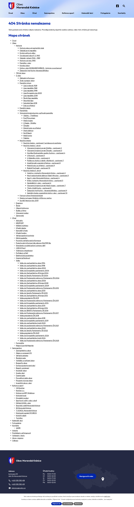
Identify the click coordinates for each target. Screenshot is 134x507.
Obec (14, 43)
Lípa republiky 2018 (30, 96)
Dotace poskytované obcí (25, 366)
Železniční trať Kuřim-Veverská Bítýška (34, 71)
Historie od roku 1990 (28, 61)
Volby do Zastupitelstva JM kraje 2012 (34, 296)
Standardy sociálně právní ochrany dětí (30, 246)
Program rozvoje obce (24, 381)
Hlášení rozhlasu (22, 226)
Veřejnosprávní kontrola (25, 236)
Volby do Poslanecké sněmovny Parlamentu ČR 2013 (39, 301)
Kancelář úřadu (22, 231)
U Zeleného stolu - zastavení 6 (38, 158)
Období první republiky (28, 51)
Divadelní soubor (22, 398)
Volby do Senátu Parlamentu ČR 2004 (34, 276)
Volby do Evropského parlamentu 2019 (34, 321)
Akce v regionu (17, 438)
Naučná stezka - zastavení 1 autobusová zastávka (42, 143)
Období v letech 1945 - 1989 (30, 58)
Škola (18, 206)
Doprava (19, 203)
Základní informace (27, 78)
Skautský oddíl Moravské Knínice (28, 406)
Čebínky (26, 138)
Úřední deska (21, 228)
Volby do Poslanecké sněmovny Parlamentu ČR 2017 (39, 313)
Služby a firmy (21, 211)
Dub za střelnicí (29, 106)
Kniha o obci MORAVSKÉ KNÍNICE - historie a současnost (41, 68)
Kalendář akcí (17, 421)
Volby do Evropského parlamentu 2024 (34, 336)
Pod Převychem (29, 118)
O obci (18, 76)
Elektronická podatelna (24, 256)
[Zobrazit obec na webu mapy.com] (95, 476)
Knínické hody (21, 396)
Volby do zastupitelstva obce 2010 (32, 291)
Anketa (15, 431)
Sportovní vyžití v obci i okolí (26, 401)
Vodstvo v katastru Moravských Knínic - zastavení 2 (46, 173)
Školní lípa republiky (30, 98)
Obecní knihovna (22, 208)
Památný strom (25, 83)
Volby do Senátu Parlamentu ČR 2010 (34, 293)
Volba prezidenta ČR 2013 (29, 298)
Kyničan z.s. (20, 391)
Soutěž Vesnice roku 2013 (29, 201)
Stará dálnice (28, 131)
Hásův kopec (28, 121)
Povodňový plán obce (24, 378)
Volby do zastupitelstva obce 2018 (32, 318)
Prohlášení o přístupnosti (21, 433)
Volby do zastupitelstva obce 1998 (32, 266)
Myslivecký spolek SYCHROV (26, 413)
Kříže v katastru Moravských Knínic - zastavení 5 (45, 181)
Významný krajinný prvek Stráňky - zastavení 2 (44, 148)
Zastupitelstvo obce (23, 351)
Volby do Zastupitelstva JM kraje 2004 (34, 273)
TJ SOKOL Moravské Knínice (26, 411)
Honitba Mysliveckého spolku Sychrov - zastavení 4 (46, 153)
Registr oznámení (22, 368)
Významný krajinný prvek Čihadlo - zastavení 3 (44, 151)
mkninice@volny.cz (19, 488)
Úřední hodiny (21, 233)
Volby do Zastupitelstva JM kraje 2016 (34, 308)
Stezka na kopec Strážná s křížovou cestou (36, 198)
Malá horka (27, 136)
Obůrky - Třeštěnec (30, 116)
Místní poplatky (21, 238)
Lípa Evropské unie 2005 (32, 93)
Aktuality (19, 221)
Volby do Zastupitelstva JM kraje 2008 (34, 283)
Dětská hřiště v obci (23, 403)
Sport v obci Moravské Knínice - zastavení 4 (43, 178)
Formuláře (20, 343)
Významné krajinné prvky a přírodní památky (36, 113)
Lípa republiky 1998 (30, 91)
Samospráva (17, 348)
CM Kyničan (20, 388)
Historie (19, 46)
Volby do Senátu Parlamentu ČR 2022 (34, 331)
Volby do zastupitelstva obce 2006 (33, 281)
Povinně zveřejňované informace (28, 241)
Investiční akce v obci (24, 383)
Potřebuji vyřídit (22, 253)
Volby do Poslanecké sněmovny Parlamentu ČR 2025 (39, 341)
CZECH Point (21, 248)
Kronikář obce (21, 371)
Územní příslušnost (23, 258)
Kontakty (15, 426)
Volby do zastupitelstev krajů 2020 (33, 323)
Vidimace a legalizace (24, 251)
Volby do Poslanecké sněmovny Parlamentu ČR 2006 (39, 278)
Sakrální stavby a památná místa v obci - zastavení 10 (47, 193)
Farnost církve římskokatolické (31, 196)
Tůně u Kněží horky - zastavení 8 (39, 188)
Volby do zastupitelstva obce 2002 (33, 268)
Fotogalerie (16, 423)
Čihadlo (26, 126)
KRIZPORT (20, 223)
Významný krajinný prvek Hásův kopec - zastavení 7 (46, 186)
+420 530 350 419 (18, 484)
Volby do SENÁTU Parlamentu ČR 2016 (34, 311)
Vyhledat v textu (18, 436)
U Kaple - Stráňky (29, 123)
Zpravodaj (20, 216)
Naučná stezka (25, 141)
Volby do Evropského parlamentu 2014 (34, 303)
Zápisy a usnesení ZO (24, 353)
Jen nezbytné (67, 504)
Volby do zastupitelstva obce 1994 (32, 263)
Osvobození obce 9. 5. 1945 (30, 56)
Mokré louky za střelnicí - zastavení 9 (41, 166)
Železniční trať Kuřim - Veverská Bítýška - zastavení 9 (47, 191)
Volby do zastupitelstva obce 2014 (32, 306)
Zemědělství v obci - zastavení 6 (39, 183)
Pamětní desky (25, 108)
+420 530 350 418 (18, 480)
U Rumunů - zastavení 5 (36, 156)
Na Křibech (27, 133)
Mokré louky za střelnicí (32, 128)
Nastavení (78, 504)
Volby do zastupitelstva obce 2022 (33, 328)
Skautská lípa (28, 101)
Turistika (19, 418)
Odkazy (15, 441)
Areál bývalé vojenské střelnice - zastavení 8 (43, 163)
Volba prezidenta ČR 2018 (29, 316)
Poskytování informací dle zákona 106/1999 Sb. (33, 243)
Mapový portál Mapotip (25, 346)
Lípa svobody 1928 (30, 86)
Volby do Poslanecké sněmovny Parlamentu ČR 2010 (39, 288)
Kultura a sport (17, 386)
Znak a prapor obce (27, 81)
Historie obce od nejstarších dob (32, 48)
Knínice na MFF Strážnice (25, 393)
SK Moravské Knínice (23, 408)
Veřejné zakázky (22, 356)
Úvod (14, 41)
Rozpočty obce (21, 363)
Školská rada (21, 358)
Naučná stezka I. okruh (32, 146)
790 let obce (20, 73)
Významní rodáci (22, 213)
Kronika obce (25, 66)
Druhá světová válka (27, 53)
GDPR (18, 428)
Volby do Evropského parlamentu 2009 (34, 286)
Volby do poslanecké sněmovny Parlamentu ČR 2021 (39, 326)
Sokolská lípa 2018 (30, 103)
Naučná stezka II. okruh (32, 171)
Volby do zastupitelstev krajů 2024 (33, 338)
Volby (18, 261)
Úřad (14, 218)
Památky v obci (25, 63)
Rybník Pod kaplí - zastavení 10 (38, 168)
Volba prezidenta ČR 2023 (29, 333)
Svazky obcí (20, 373)
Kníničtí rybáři (21, 416)
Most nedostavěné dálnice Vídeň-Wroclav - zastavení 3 (48, 176)
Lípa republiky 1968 (30, 88)
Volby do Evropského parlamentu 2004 (34, 271)
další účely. (107, 496)
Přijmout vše (56, 504)
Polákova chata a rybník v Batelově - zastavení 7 (45, 161)
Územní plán (20, 376)
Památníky (24, 111)
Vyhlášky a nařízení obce (25, 361)
